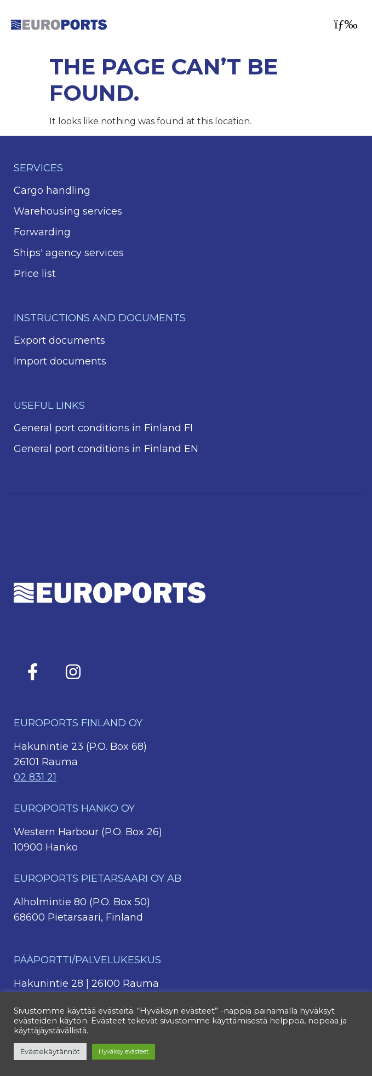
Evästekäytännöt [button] (50, 1051)
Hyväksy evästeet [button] (123, 1051)
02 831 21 (35, 777)
